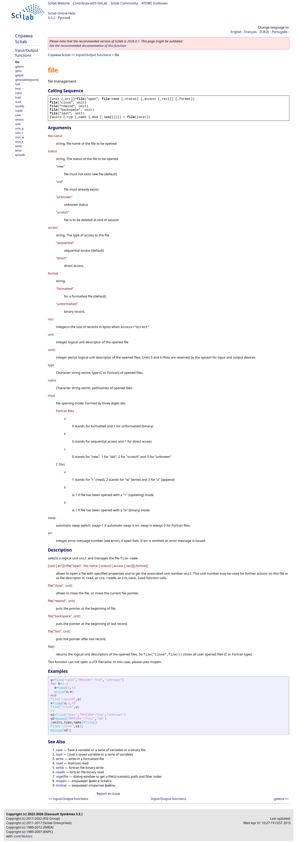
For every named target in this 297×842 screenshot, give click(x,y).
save (18, 115)
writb (18, 146)
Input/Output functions (26, 53)
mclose (56, 730)
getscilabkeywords (27, 80)
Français (250, 32)
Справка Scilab (24, 38)
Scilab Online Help (61, 13)
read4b (19, 106)
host (18, 88)
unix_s (19, 133)
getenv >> (281, 799)
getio (18, 71)
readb (19, 111)
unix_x (19, 142)
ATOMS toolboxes (154, 3)
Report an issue (108, 793)
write (18, 150)
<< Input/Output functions (68, 799)
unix (18, 124)
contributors (23, 836)
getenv (19, 66)
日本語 (264, 32)
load (18, 97)
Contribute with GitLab (90, 3)
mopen (61, 719)
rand (62, 688)
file (17, 62)
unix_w (19, 137)
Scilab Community (124, 3)
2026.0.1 (133, 41)
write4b (20, 155)
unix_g (19, 128)
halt (17, 84)
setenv (19, 119)
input (18, 93)
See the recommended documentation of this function (88, 45)
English (236, 32)
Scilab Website (59, 3)
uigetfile (62, 776)
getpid (19, 75)
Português (280, 32)
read (18, 102)
